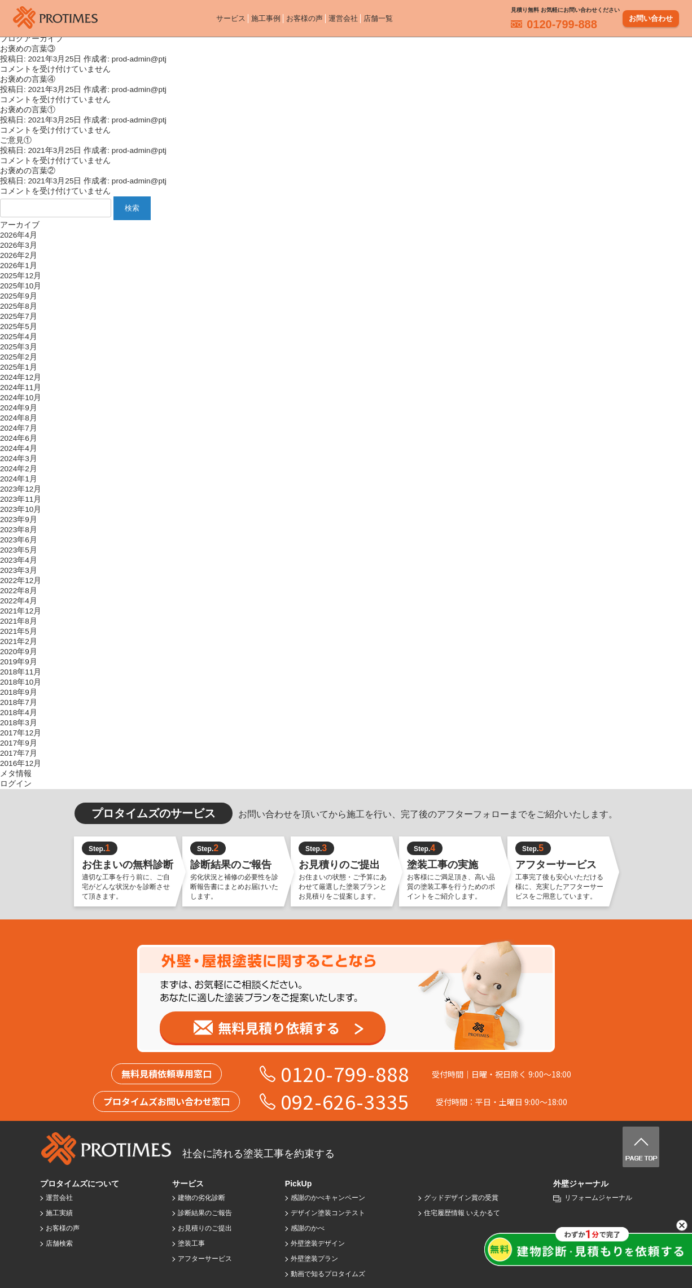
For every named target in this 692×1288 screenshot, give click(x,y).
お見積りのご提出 (205, 1228)
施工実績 (59, 1213)
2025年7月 (18, 316)
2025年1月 (18, 367)
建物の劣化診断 (201, 1198)
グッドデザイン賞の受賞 (461, 1198)
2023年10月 (20, 509)
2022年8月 (18, 590)
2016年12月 (20, 763)
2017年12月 (20, 733)
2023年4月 (18, 560)
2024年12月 (20, 377)
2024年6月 (18, 438)
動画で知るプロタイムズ (328, 1274)
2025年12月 (20, 275)
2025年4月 (18, 336)
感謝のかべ (308, 1228)
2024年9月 (18, 408)
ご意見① (16, 140)
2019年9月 (18, 662)
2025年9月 (18, 296)
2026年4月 (18, 235)
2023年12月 (20, 489)
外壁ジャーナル (580, 1183)
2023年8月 (18, 529)
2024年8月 (18, 418)
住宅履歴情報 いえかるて (462, 1213)
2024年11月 (20, 387)
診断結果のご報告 (205, 1213)
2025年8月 (18, 306)
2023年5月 (18, 550)
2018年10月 (20, 682)
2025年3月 (18, 347)
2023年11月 (20, 499)
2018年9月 (18, 692)
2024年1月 (18, 479)
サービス (231, 16)
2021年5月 (18, 631)
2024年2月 (18, 469)
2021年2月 (18, 641)
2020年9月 (18, 651)
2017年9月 (18, 743)
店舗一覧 (378, 16)
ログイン (16, 783)
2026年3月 (18, 245)
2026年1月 (18, 265)
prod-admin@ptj (139, 59)
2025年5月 (18, 326)
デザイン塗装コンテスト (328, 1213)
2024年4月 (18, 448)
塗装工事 (191, 1243)
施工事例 (266, 16)
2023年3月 (18, 570)
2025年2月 (18, 357)
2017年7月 (18, 753)
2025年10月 (20, 286)
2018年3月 (18, 723)
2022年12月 (20, 580)
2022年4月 (18, 601)
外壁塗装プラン (314, 1259)
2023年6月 (18, 540)
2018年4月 (18, 712)
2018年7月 (18, 702)
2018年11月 (20, 672)
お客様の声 (304, 16)
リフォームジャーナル (598, 1198)
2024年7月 (18, 428)
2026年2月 (18, 255)
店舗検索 (59, 1243)
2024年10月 (20, 397)
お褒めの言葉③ (27, 49)
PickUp (298, 1183)
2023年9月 (18, 519)
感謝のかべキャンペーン (328, 1198)
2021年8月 (18, 621)
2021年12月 (20, 611)
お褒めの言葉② (27, 171)
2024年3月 (18, 458)
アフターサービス (205, 1259)
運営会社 (343, 16)
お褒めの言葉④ (27, 79)
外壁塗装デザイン (318, 1243)
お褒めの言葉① (27, 110)
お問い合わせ (651, 16)
